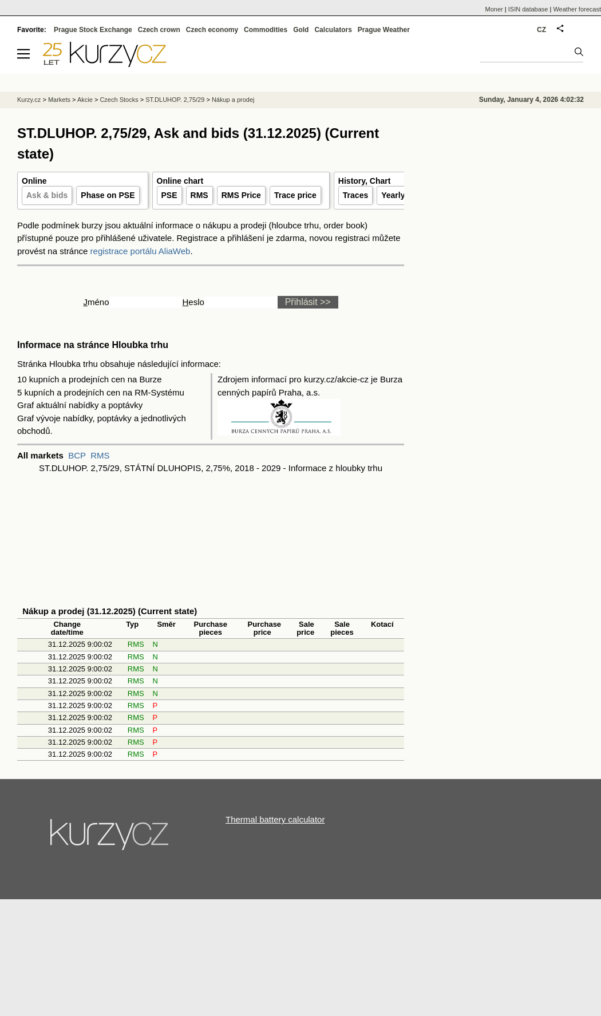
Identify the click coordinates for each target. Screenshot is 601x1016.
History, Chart (364, 180)
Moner (494, 9)
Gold (301, 30)
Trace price (295, 195)
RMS (199, 195)
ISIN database (528, 9)
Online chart (180, 180)
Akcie (85, 99)
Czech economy (212, 30)
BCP (77, 455)
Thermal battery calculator (275, 819)
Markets (59, 99)
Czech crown (159, 30)
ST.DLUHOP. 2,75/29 (174, 99)
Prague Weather (384, 30)
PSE (169, 195)
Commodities (265, 30)
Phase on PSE (108, 195)
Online (34, 180)
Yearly (393, 195)
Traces (355, 195)
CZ (541, 30)
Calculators (332, 30)
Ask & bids (47, 195)
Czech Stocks (119, 99)
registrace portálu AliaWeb (140, 251)
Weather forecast (577, 9)
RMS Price (241, 195)
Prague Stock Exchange (93, 30)
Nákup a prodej (233, 99)
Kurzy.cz (29, 99)
